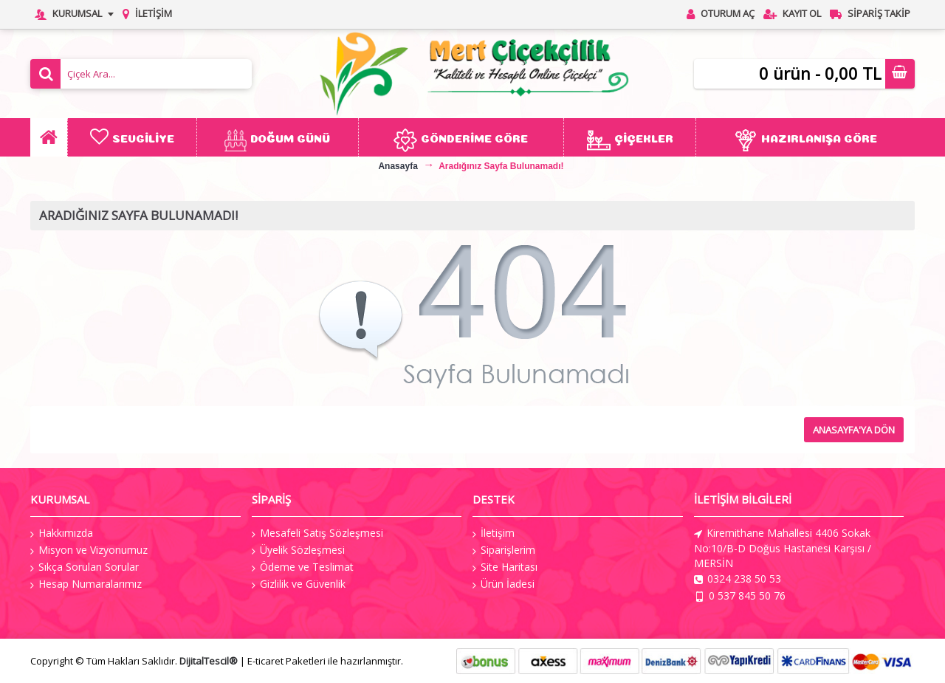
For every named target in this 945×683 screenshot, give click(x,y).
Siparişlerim (503, 550)
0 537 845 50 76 (740, 595)
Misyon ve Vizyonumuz (89, 550)
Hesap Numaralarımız (86, 584)
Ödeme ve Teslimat (303, 567)
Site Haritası (504, 567)
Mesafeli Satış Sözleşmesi (317, 533)
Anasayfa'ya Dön (854, 429)
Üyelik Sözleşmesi (298, 550)
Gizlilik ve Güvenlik (299, 584)
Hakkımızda (61, 533)
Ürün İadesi (503, 584)
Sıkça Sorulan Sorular (84, 567)
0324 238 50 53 (737, 579)
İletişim (493, 533)
